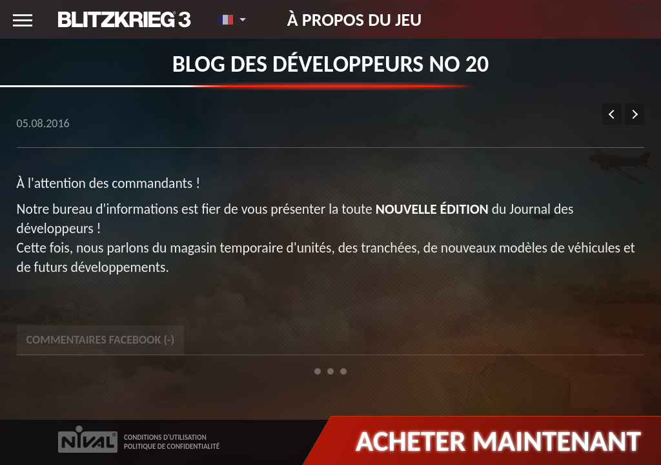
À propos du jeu (354, 19)
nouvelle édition (432, 209)
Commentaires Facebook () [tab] (100, 340)
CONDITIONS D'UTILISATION (165, 437)
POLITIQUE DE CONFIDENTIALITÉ (171, 446)
